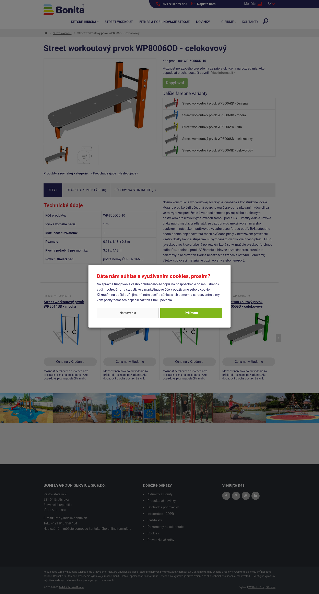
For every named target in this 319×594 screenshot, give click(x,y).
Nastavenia (128, 313)
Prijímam (191, 313)
